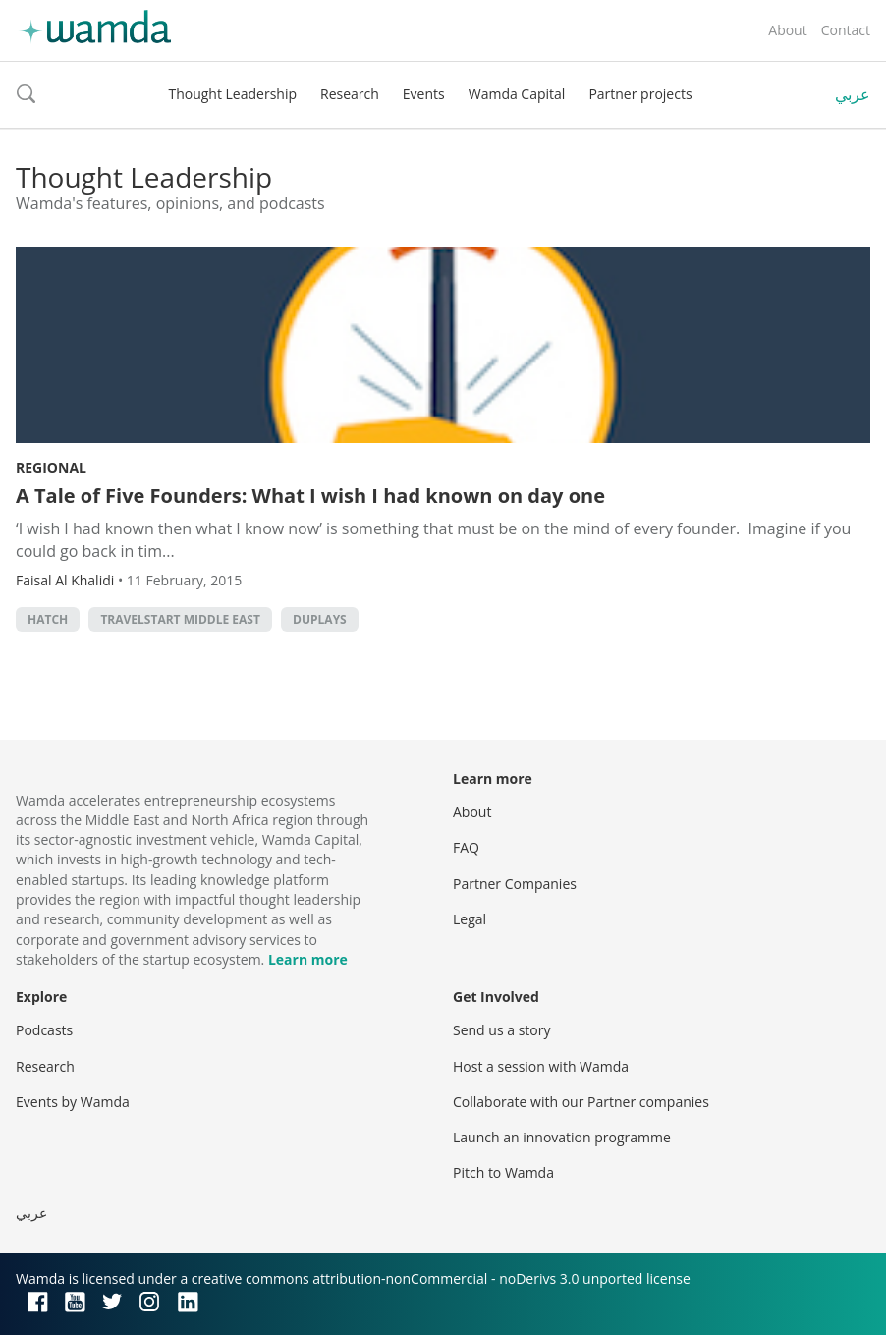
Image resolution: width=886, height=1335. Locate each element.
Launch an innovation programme (562, 1137)
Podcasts (44, 1030)
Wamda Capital (517, 93)
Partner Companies (515, 883)
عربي (852, 94)
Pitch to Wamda (503, 1172)
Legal (469, 919)
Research (349, 93)
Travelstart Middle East (180, 619)
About (787, 30)
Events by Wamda (73, 1101)
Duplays (320, 619)
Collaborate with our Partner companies (581, 1101)
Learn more (308, 959)
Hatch (48, 619)
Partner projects (640, 93)
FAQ (466, 847)
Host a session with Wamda (541, 1066)
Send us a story (501, 1030)
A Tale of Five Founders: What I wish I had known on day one (310, 495)
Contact (845, 30)
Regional (51, 467)
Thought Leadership (232, 93)
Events (424, 93)
